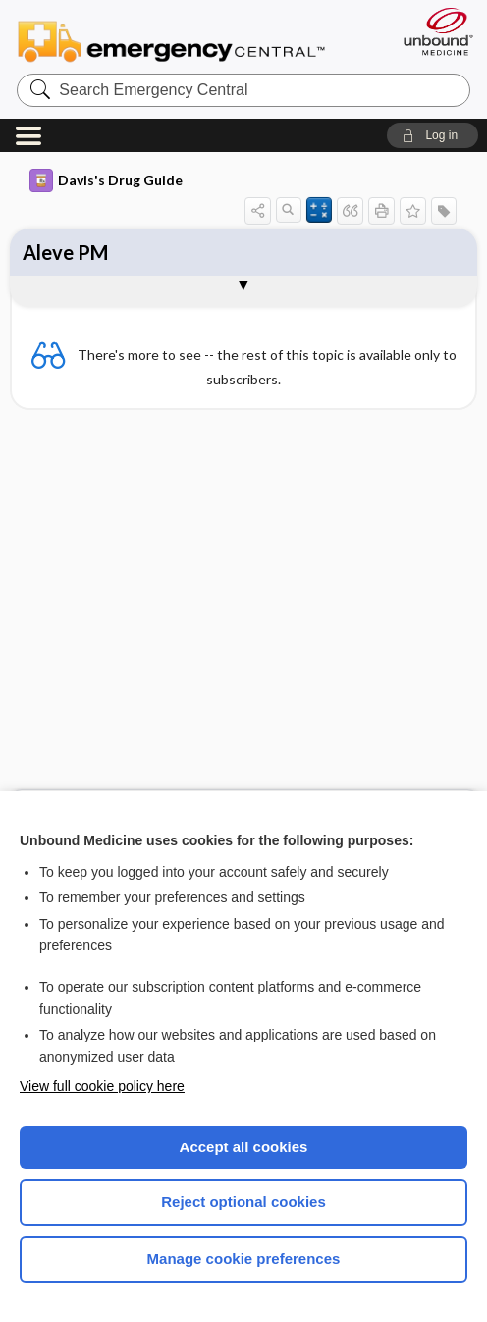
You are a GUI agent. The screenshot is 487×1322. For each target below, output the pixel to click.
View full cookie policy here (102, 1085)
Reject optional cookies (243, 1202)
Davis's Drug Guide (106, 180)
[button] (432, 135)
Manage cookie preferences (244, 1258)
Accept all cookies (244, 1147)
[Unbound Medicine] (432, 31)
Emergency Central (171, 40)
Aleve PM (65, 252)
